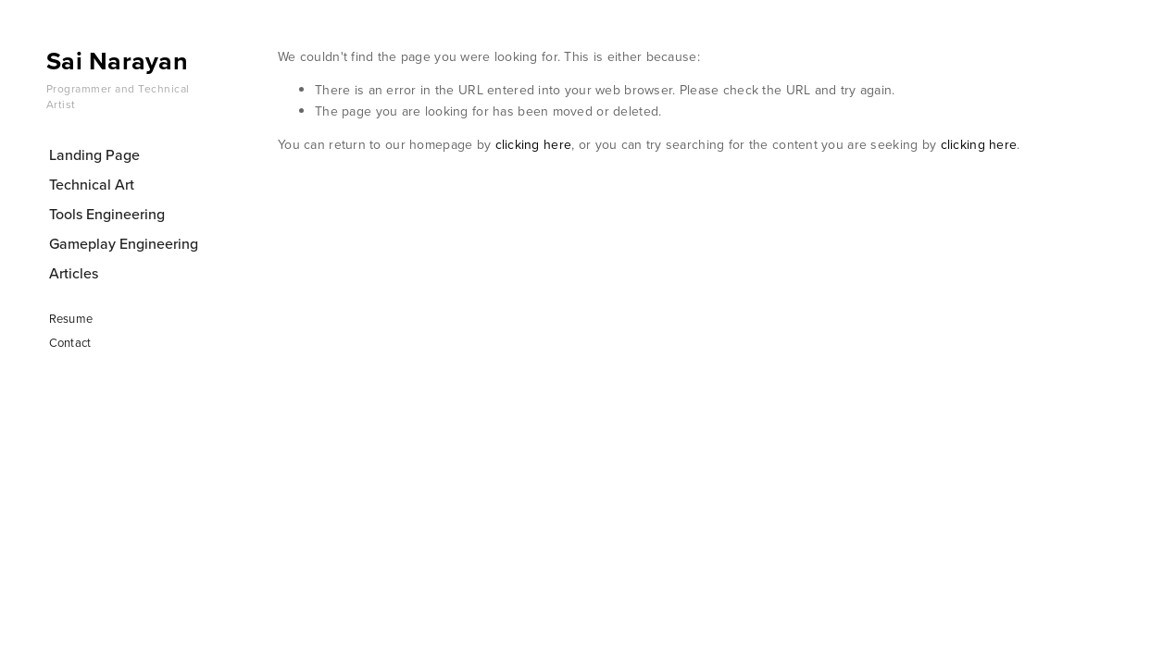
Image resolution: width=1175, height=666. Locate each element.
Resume (71, 318)
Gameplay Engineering (123, 243)
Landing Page (94, 154)
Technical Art (91, 184)
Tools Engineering (107, 214)
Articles (73, 273)
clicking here (533, 144)
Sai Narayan (117, 61)
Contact (70, 342)
